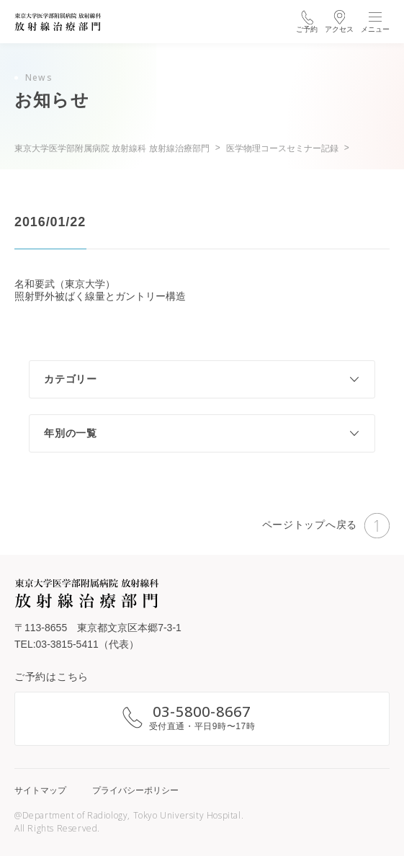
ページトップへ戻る (326, 525)
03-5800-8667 (202, 711)
